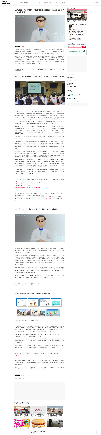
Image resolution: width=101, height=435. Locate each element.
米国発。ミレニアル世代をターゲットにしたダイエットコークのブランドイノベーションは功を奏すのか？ (21, 415)
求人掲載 (70, 91)
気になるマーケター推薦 (73, 94)
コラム (39, 2)
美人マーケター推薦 (73, 93)
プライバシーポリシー (71, 95)
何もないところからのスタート (78, 38)
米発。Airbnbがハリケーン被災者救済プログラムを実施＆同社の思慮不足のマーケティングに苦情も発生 (55, 429)
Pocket (22, 46)
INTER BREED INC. (71, 101)
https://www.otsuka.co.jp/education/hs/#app (26, 355)
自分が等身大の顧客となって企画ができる (79, 31)
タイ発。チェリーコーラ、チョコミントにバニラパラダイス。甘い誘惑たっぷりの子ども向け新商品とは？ (21, 429)
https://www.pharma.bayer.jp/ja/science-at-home (28, 197)
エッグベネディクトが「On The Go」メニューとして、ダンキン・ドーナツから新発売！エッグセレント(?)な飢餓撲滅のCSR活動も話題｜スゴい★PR (38, 430)
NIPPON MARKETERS (7, 2)
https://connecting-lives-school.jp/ (24, 285)
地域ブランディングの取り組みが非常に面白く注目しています (79, 24)
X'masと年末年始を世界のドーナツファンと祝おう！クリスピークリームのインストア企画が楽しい (38, 415)
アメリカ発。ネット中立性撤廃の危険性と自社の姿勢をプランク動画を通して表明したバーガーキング (55, 415)
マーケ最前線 (45, 2)
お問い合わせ (70, 90)
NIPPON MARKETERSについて (73, 89)
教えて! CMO (52, 2)
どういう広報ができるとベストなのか (79, 34)
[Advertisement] (39, 391)
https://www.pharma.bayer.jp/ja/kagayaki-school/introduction (31, 183)
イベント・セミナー (33, 2)
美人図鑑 (26, 2)
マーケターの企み (19, 2)
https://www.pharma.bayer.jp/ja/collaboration (43, 198)
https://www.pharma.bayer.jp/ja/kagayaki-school (27, 187)
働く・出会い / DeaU (60, 2)
